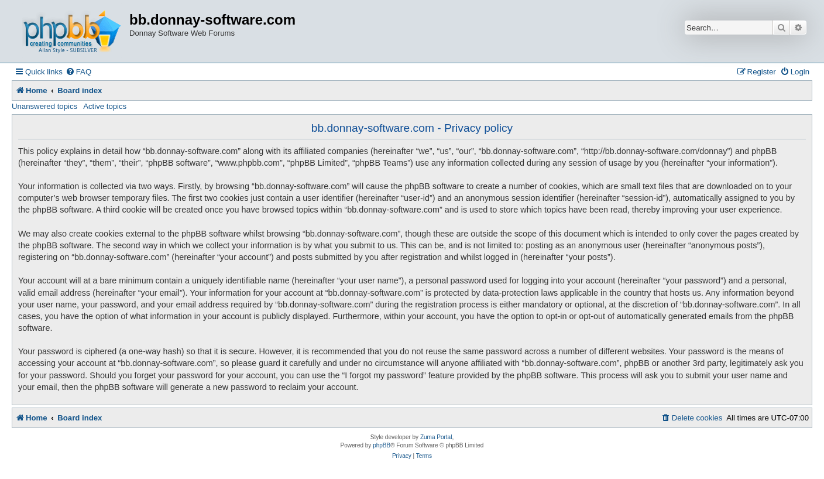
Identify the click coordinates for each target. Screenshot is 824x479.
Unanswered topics (44, 106)
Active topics (104, 106)
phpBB (381, 445)
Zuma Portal (436, 437)
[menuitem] (78, 71)
